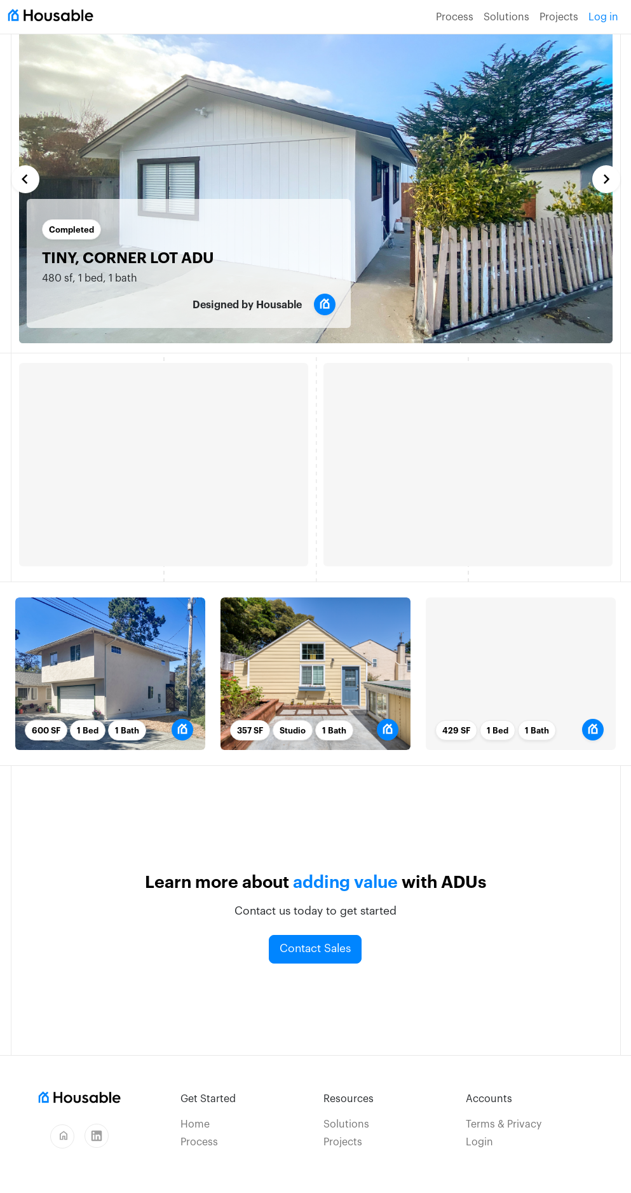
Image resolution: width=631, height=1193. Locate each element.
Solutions (506, 17)
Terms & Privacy (503, 1124)
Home (195, 1124)
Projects (558, 17)
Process (454, 17)
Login (479, 1142)
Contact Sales (315, 948)
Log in (603, 17)
